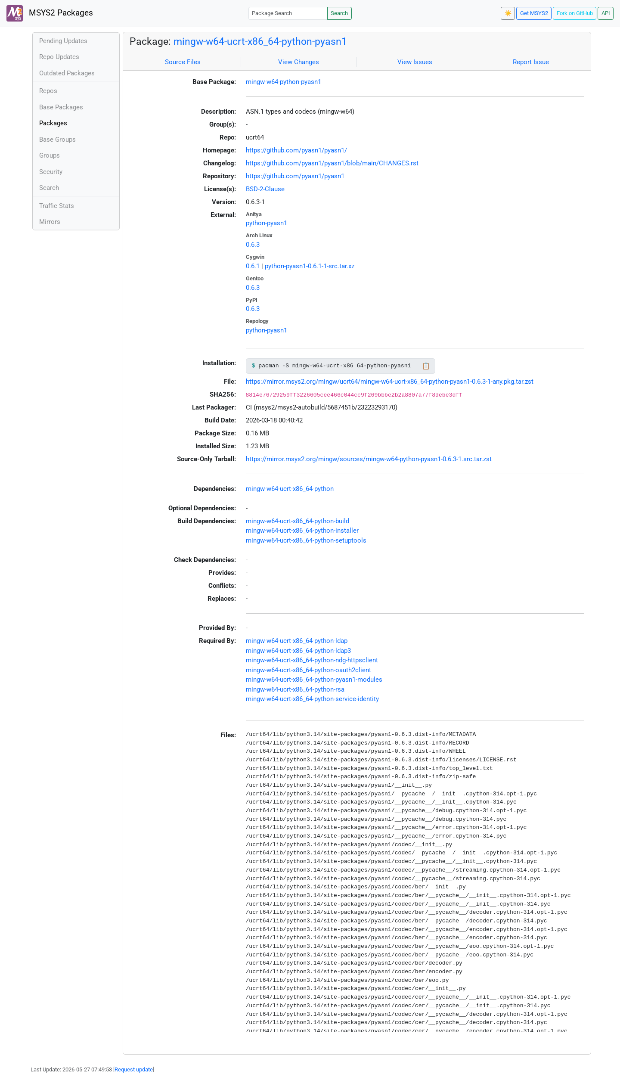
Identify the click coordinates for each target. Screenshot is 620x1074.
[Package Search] (288, 13)
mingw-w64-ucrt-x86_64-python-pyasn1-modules (314, 679)
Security (50, 172)
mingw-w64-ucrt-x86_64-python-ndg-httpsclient (312, 660)
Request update (134, 1069)
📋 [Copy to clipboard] (426, 366)
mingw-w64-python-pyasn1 (283, 82)
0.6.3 (253, 244)
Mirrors (49, 222)
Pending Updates (63, 41)
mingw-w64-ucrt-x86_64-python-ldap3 (298, 651)
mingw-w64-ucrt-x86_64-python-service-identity (312, 699)
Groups (49, 155)
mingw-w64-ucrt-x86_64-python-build (297, 521)
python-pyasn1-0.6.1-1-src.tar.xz (309, 266)
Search (339, 13)
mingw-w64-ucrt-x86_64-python (290, 489)
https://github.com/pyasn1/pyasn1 (295, 176)
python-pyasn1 (266, 223)
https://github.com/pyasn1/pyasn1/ (296, 150)
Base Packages (61, 107)
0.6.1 (253, 266)
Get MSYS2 (534, 13)
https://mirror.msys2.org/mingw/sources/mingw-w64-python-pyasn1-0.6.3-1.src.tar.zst (369, 459)
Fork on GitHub (575, 13)
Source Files (183, 62)
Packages (53, 123)
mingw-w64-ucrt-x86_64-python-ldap (296, 641)
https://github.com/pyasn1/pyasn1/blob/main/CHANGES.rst (332, 163)
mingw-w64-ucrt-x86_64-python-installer (302, 530)
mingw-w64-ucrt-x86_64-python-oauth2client (308, 670)
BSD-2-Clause (265, 189)
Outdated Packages (67, 73)
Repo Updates (59, 57)
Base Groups (57, 139)
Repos (48, 91)
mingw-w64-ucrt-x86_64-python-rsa (295, 689)
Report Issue (531, 62)
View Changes (298, 62)
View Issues (414, 62)
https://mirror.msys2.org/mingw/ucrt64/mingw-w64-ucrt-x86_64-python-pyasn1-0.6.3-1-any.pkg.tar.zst (389, 381)
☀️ (508, 13)
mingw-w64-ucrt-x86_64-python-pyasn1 (260, 41)
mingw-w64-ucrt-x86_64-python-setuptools (306, 540)
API (605, 13)
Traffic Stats (56, 206)
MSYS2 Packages (49, 13)
